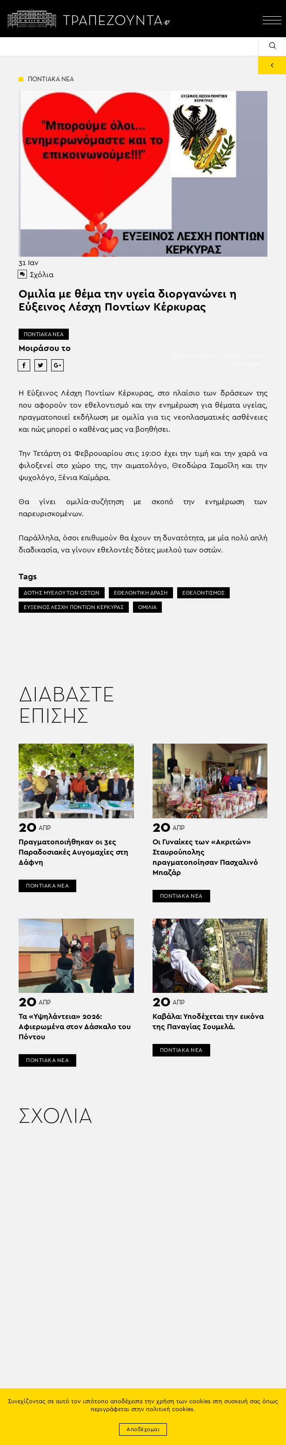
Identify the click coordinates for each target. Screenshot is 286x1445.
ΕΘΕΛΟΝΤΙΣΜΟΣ (203, 593)
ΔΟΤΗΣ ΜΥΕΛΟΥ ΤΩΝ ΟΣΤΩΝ (62, 593)
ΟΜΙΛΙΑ (147, 607)
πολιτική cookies (169, 1409)
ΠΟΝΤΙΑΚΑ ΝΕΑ (44, 334)
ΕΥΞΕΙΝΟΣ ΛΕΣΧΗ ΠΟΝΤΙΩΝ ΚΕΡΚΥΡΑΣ (74, 607)
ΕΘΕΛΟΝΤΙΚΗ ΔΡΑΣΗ (141, 593)
